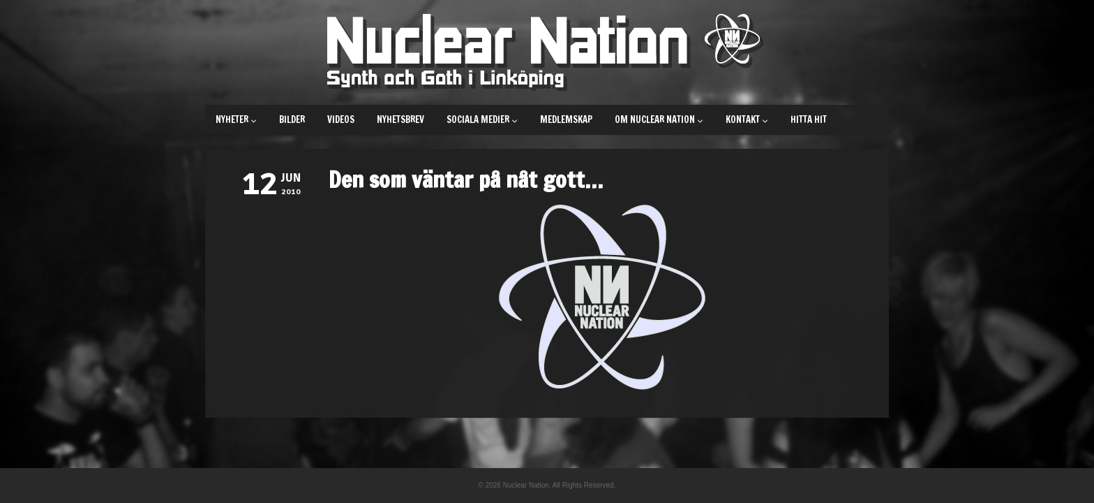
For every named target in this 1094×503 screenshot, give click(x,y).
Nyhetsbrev (400, 119)
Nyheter (236, 119)
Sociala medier (482, 119)
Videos (340, 119)
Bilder (292, 119)
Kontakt (747, 119)
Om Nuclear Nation (659, 119)
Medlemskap (566, 119)
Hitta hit (808, 119)
